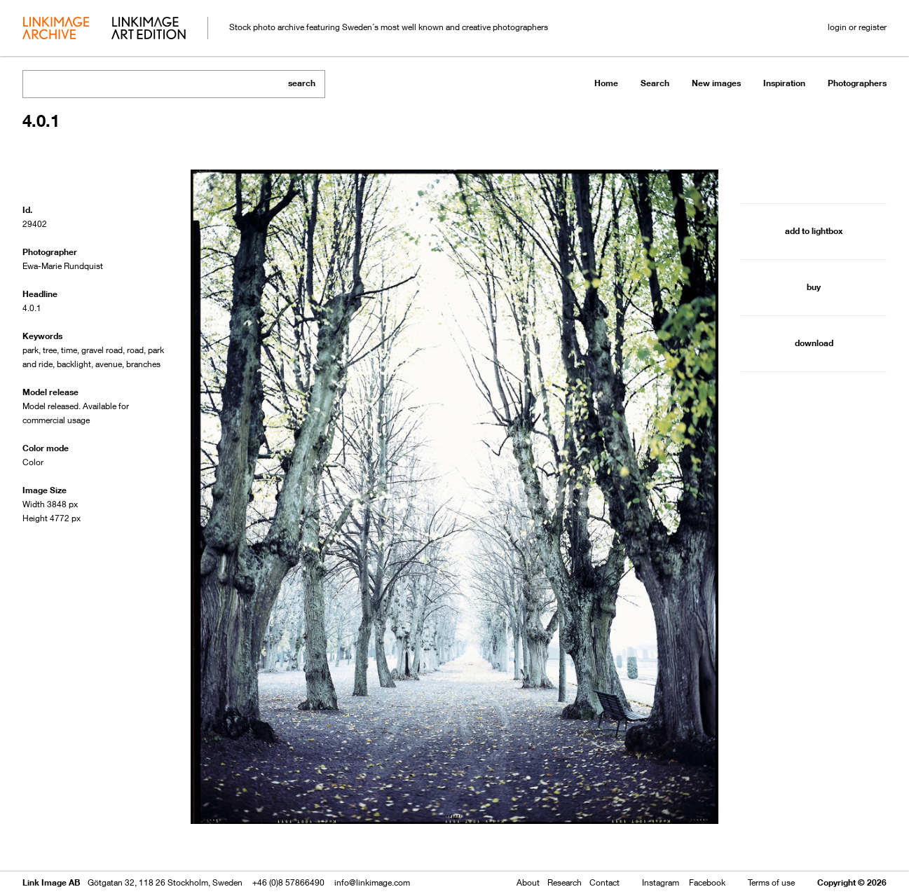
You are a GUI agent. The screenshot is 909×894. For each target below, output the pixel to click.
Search (655, 83)
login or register (857, 27)
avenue (108, 364)
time (69, 350)
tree (50, 350)
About (528, 882)
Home (606, 83)
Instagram (660, 882)
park (30, 350)
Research (564, 882)
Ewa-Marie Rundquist (62, 266)
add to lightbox (813, 231)
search (301, 83)
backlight (74, 364)
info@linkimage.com (372, 882)
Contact (604, 882)
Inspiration (784, 83)
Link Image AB (51, 882)
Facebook (707, 882)
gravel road (102, 350)
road (135, 350)
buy (814, 287)
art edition (148, 29)
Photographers (857, 83)
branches (143, 364)
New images (716, 83)
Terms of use (771, 882)
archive (55, 29)
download (814, 343)
